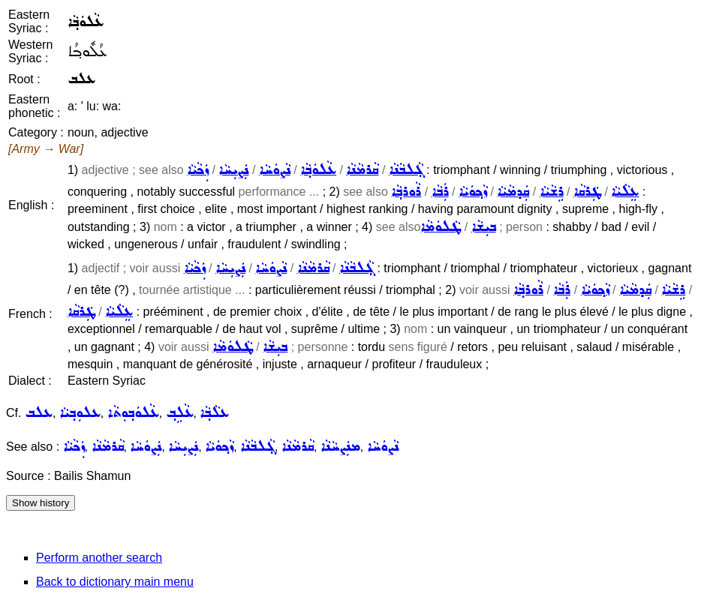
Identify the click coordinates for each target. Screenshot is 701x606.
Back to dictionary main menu (115, 581)
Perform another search (99, 557)
